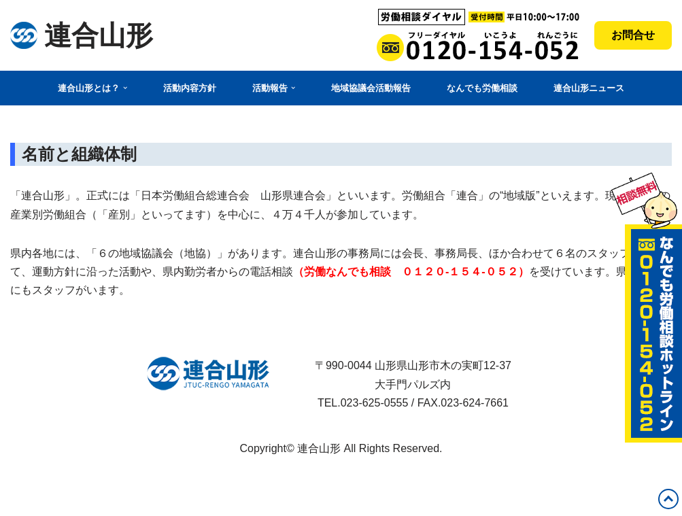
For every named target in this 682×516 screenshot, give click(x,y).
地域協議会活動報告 (371, 88)
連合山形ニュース (588, 88)
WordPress (37, 498)
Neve (22, 480)
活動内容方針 (189, 88)
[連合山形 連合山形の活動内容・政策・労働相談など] (81, 35)
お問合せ (633, 35)
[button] (125, 88)
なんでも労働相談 (482, 88)
